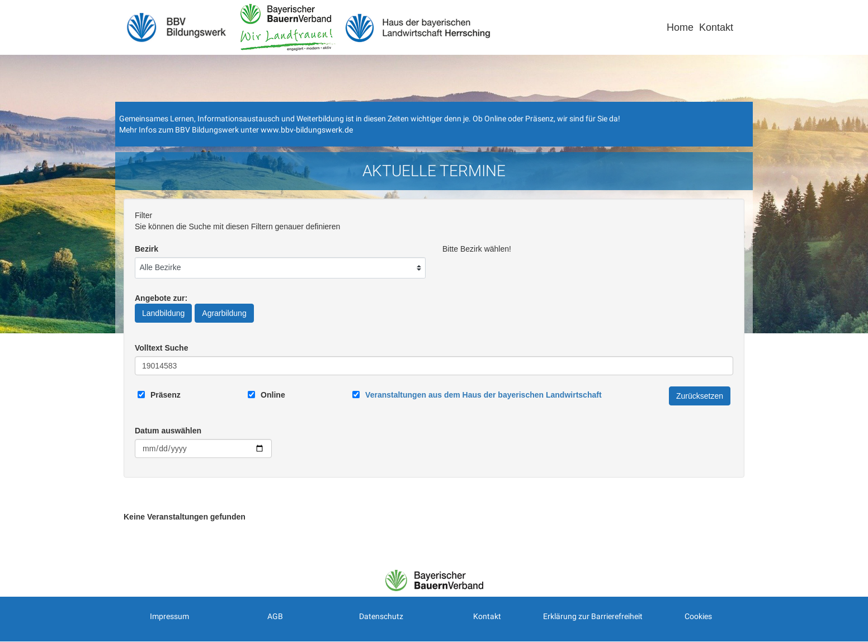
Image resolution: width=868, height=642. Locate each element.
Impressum (169, 616)
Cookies (698, 616)
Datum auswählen (168, 430)
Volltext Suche (161, 347)
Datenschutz (381, 616)
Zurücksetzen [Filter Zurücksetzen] (699, 395)
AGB (275, 616)
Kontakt (716, 27)
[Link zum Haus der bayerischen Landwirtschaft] (483, 394)
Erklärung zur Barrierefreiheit (593, 616)
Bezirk (146, 248)
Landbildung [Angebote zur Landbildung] (163, 313)
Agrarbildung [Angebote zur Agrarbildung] (224, 313)
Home (680, 27)
